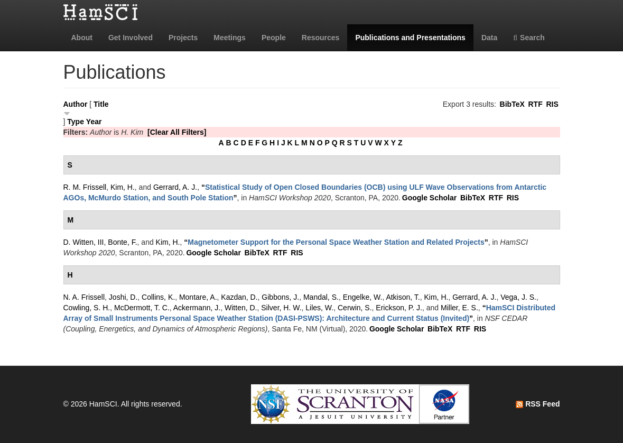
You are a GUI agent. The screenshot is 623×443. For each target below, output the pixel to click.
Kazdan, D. (239, 297)
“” (336, 242)
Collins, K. (158, 297)
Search (529, 37)
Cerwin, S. (355, 307)
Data (489, 37)
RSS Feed (538, 404)
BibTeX (512, 104)
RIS (552, 104)
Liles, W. (319, 307)
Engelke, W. (363, 297)
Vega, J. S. (518, 297)
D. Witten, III (83, 242)
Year (94, 121)
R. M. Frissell (85, 187)
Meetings (229, 37)
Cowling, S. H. (86, 307)
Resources (321, 37)
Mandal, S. (321, 297)
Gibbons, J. (280, 297)
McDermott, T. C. (142, 307)
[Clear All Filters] (177, 132)
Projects (183, 37)
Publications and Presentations (410, 37)
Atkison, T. (403, 297)
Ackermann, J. (196, 307)
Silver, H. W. (281, 307)
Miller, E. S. (459, 307)
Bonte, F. (122, 242)
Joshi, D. (123, 297)
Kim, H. (122, 187)
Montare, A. (198, 297)
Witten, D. (241, 307)
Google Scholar (429, 197)
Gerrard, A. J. (175, 187)
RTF (535, 104)
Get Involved (130, 37)
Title (101, 104)
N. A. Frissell (84, 297)
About (81, 37)
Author (75, 104)
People (274, 37)
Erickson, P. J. (399, 307)
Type (75, 121)
